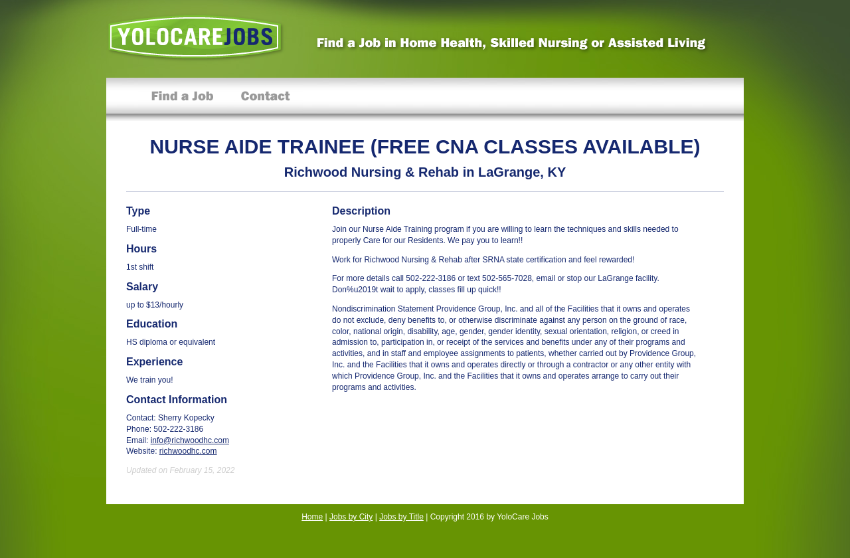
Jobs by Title (401, 516)
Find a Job (182, 99)
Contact (265, 99)
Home (312, 516)
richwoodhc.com (188, 451)
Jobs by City (351, 516)
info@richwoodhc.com (190, 440)
